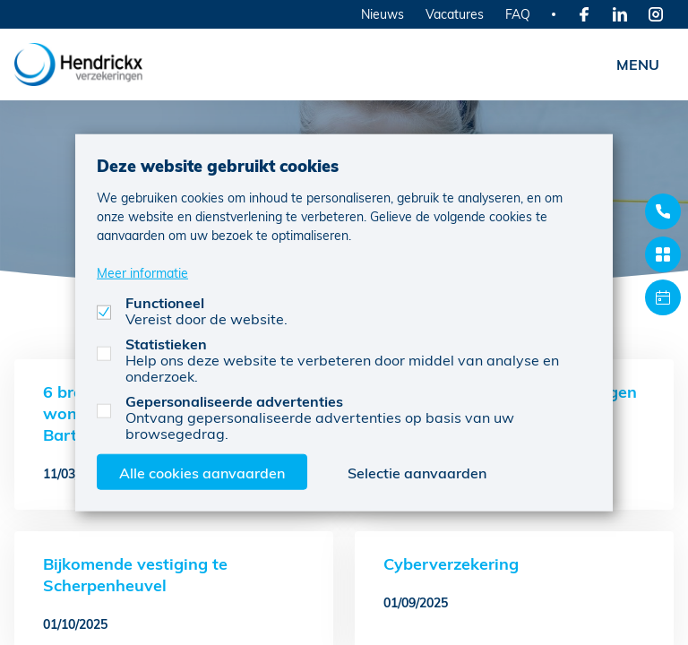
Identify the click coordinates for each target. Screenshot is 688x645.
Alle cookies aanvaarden (202, 471)
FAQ (517, 13)
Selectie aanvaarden (417, 471)
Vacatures (455, 13)
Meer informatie (142, 271)
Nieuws (382, 13)
